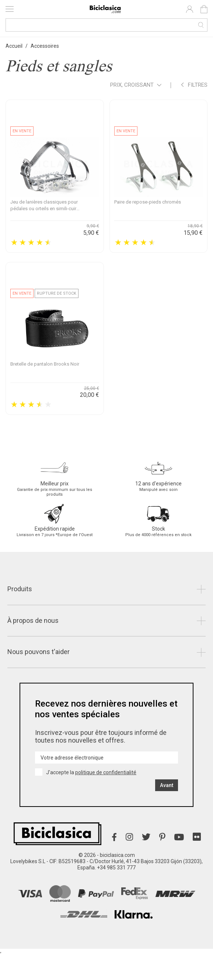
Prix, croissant (135, 85)
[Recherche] (106, 25)
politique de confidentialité (105, 772)
